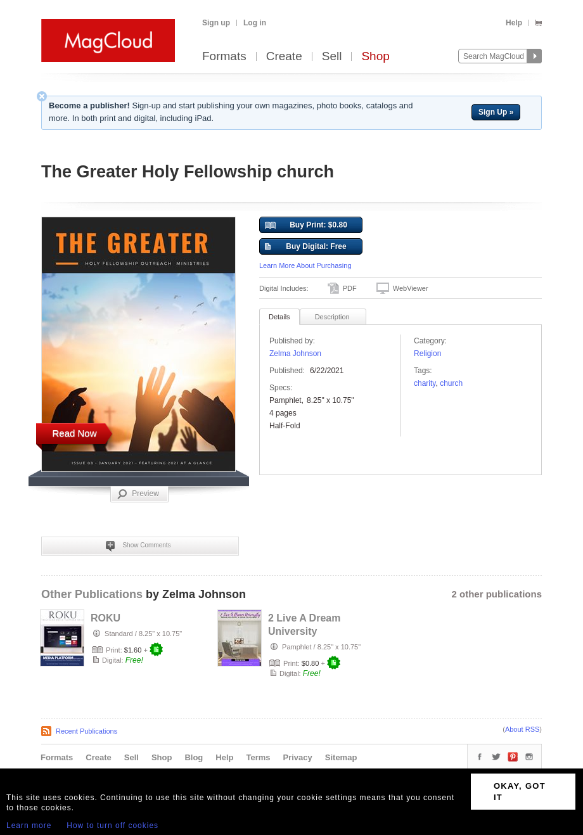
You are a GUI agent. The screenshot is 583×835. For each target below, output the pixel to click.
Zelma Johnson (295, 353)
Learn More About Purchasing (305, 265)
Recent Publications (86, 731)
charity (424, 383)
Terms (258, 757)
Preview (138, 494)
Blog (193, 757)
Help (514, 22)
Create (284, 57)
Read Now (74, 433)
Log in (254, 22)
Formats (224, 57)
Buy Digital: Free (306, 247)
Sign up (216, 22)
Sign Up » (495, 112)
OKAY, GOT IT (520, 791)
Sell (332, 57)
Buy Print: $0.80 (306, 225)
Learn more (28, 825)
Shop (375, 57)
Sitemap (341, 757)
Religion (427, 353)
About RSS (522, 729)
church (451, 383)
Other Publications (92, 594)
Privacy (297, 757)
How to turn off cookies (112, 825)
